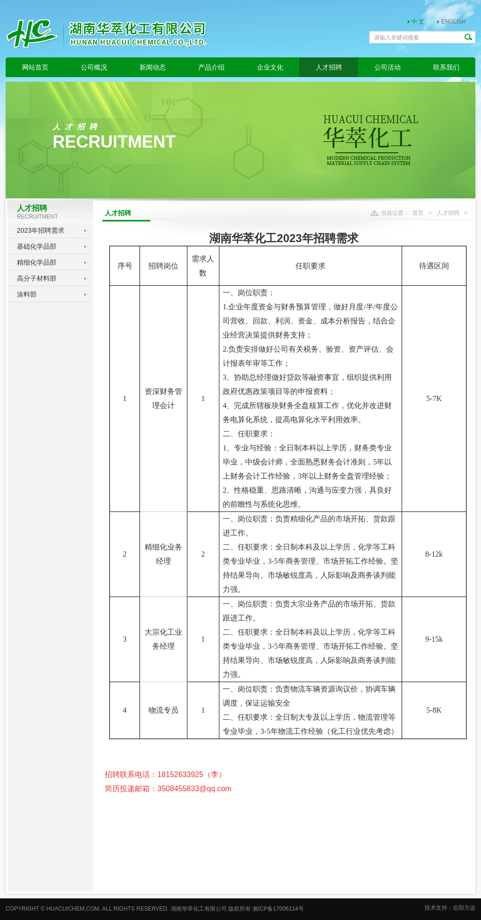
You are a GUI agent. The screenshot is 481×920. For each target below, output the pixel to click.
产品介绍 (211, 67)
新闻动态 (153, 67)
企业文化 (270, 67)
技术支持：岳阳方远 (450, 907)
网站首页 (35, 67)
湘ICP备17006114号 (277, 908)
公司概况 (94, 67)
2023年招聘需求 (40, 230)
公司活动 (387, 67)
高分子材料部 (36, 278)
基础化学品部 (36, 246)
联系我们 (446, 67)
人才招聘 (329, 67)
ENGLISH (453, 21)
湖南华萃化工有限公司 (199, 908)
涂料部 (27, 294)
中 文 (417, 21)
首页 (418, 213)
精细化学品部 (36, 262)
